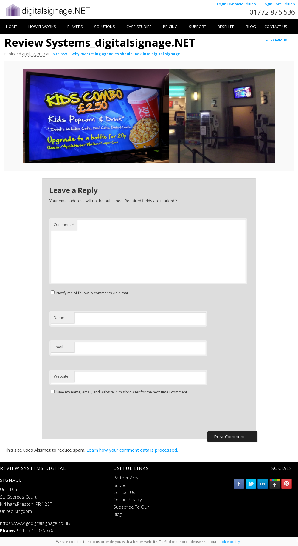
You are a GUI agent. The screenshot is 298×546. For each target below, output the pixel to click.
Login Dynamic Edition (237, 4)
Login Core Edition (279, 4)
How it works (42, 26)
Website (61, 376)
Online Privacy (127, 499)
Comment (64, 224)
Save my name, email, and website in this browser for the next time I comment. (122, 392)
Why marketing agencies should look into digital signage (126, 53)
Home (11, 26)
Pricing (170, 26)
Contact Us (275, 26)
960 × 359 (58, 53)
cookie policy (229, 541)
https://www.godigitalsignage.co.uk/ (35, 523)
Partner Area (126, 478)
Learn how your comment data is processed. (132, 450)
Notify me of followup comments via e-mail (92, 293)
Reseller (226, 26)
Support (197, 26)
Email (58, 347)
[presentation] (94, 413)
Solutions (104, 26)
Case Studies (139, 26)
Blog (251, 26)
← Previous (276, 40)
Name (59, 317)
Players (75, 26)
